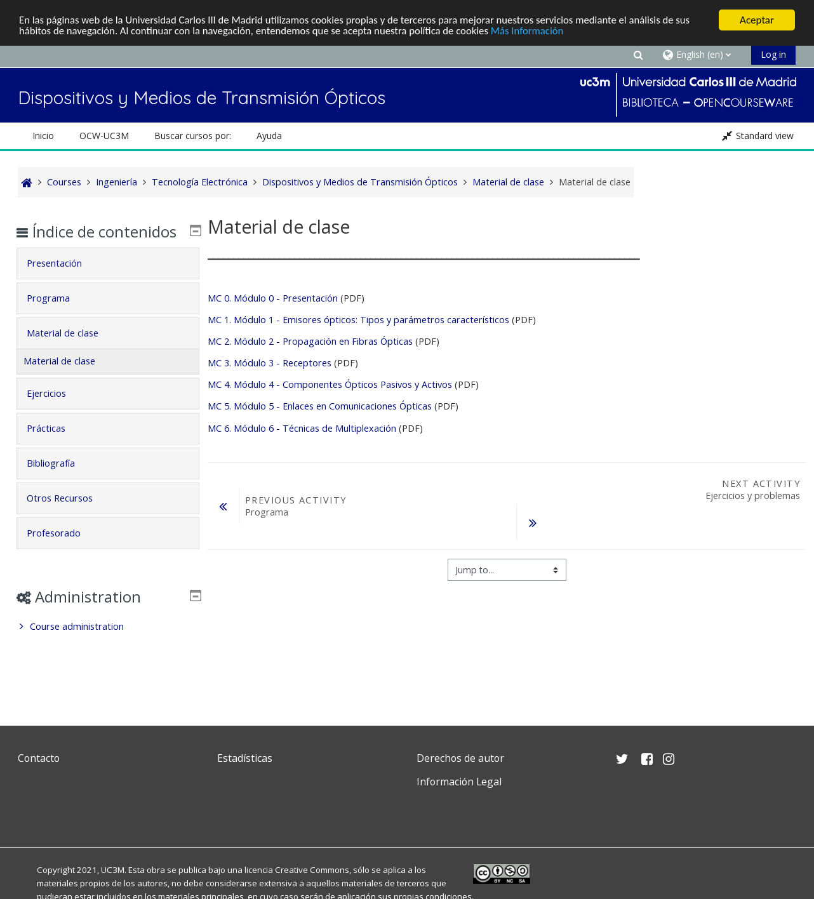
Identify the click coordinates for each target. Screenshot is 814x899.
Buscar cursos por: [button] (192, 136)
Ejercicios (55, 412)
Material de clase (71, 351)
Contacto (39, 758)
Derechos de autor (460, 758)
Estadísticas (244, 758)
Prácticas (55, 447)
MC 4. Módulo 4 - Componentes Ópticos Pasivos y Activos (330, 384)
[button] (638, 54)
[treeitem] (107, 645)
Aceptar (757, 20)
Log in (773, 54)
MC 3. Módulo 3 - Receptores (271, 363)
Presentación (63, 282)
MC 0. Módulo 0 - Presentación (273, 298)
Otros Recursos (69, 516)
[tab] (107, 282)
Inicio (43, 136)
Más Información (537, 31)
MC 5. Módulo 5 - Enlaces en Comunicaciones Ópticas (320, 406)
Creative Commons (312, 870)
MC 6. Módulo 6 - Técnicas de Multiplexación (302, 428)
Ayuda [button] (269, 136)
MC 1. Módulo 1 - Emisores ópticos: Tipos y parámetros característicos (358, 320)
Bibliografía (60, 482)
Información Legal (459, 782)
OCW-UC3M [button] (104, 136)
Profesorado (63, 551)
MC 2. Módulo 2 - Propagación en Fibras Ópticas (310, 341)
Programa (57, 316)
